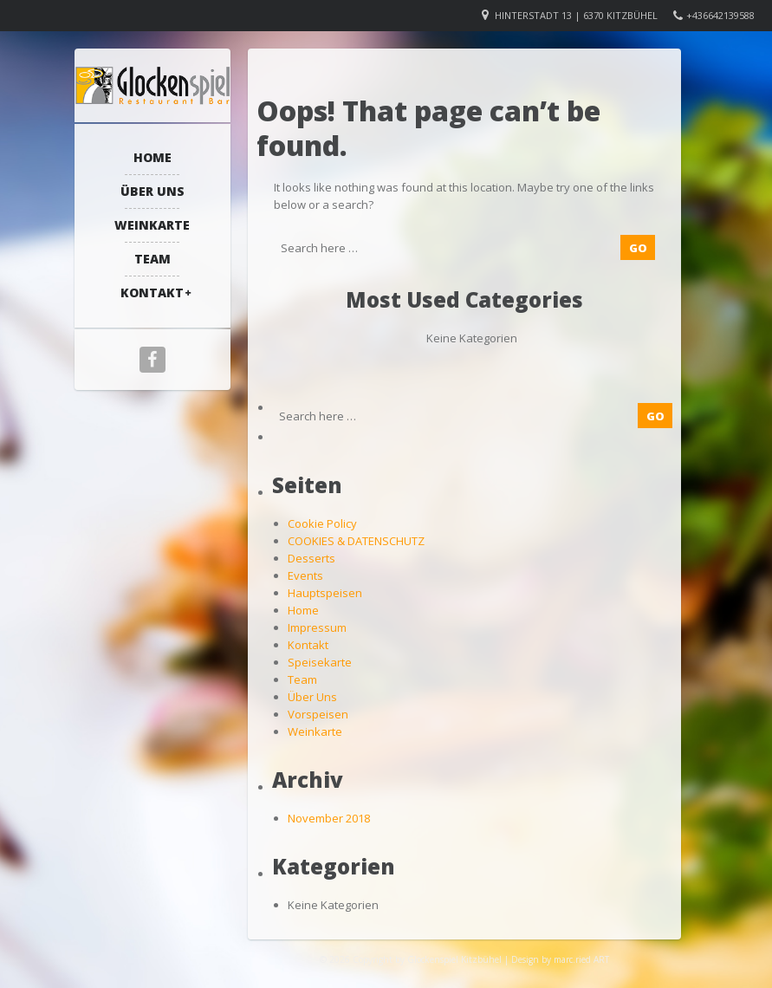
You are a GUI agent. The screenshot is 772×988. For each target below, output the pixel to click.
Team (152, 258)
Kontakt (152, 292)
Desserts (311, 558)
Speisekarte (320, 662)
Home (152, 157)
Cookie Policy (322, 523)
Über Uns (152, 191)
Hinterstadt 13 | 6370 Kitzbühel (576, 15)
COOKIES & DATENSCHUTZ (356, 541)
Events (305, 575)
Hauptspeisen (325, 593)
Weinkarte (152, 225)
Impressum (317, 627)
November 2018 (329, 818)
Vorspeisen (318, 714)
